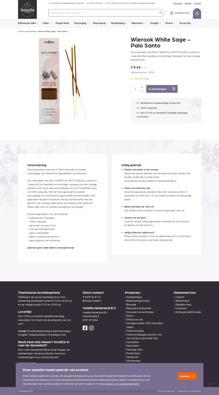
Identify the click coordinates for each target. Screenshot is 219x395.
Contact (197, 3)
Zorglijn (155, 23)
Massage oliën (134, 349)
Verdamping (119, 23)
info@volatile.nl (93, 300)
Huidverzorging (134, 330)
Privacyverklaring (166, 391)
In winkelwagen (162, 88)
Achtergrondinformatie (187, 311)
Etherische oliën (28, 23)
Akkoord (187, 376)
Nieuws (188, 3)
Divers (170, 23)
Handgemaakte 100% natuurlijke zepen (144, 325)
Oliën (47, 23)
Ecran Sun (185, 22)
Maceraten (132, 345)
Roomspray (99, 22)
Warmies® (138, 23)
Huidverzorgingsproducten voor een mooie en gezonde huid (143, 336)
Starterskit (131, 356)
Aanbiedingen (133, 296)
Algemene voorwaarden (189, 391)
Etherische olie (134, 319)
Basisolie (130, 304)
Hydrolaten (132, 341)
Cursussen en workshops (139, 311)
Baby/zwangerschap (137, 300)
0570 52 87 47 (93, 296)
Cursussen (177, 3)
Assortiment (30, 31)
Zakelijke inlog (182, 304)
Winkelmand (181, 300)
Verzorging (81, 23)
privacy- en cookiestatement (122, 383)
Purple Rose (62, 22)
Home (20, 31)
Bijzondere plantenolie (138, 308)
